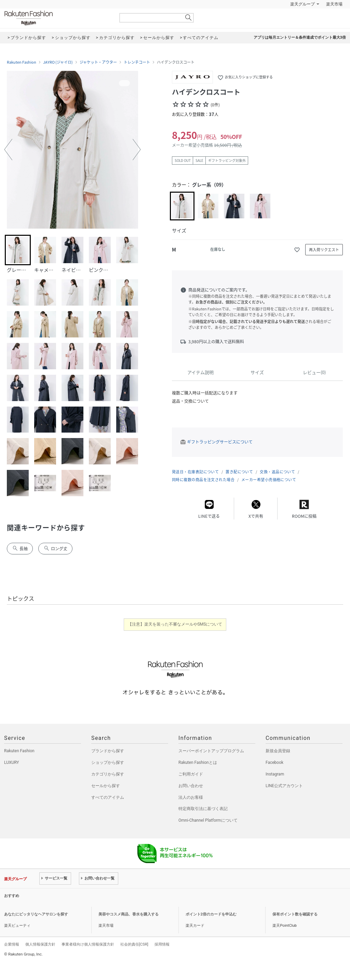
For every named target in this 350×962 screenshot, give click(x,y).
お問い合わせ (190, 785)
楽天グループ (302, 4)
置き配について (239, 472)
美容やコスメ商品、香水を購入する (128, 914)
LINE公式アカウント (284, 785)
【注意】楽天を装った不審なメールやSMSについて (175, 624)
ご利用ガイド (190, 774)
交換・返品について (277, 472)
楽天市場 (334, 4)
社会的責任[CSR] (134, 944)
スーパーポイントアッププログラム (211, 750)
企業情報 (11, 944)
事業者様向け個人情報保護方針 (88, 944)
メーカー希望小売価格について (268, 480)
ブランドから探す (107, 750)
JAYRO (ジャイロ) (58, 62)
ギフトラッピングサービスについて (220, 442)
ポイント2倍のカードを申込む (211, 914)
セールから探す (105, 785)
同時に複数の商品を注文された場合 (203, 480)
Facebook (274, 762)
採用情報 (162, 944)
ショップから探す (107, 762)
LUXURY (11, 762)
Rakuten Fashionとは (197, 762)
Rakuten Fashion (57, 18)
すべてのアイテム (107, 797)
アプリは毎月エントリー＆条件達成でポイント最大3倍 (300, 37)
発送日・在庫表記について (195, 472)
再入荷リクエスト (324, 250)
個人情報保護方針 (40, 944)
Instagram (275, 774)
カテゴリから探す (107, 774)
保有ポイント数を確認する (295, 914)
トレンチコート (137, 62)
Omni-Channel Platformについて (208, 820)
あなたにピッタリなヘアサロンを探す (36, 914)
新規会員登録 (278, 750)
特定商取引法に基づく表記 (203, 808)
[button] (8, 149)
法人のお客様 (190, 797)
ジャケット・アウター (98, 62)
